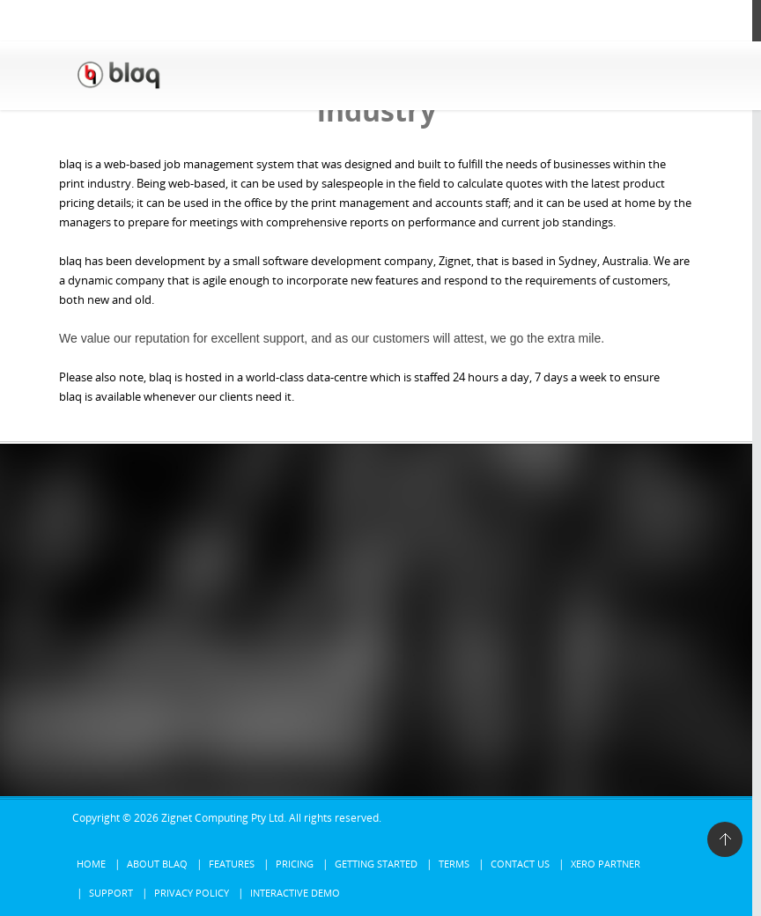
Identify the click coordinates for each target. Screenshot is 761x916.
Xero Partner (605, 863)
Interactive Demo (295, 892)
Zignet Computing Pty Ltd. (223, 817)
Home (91, 863)
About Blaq (157, 863)
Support (111, 892)
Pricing (295, 863)
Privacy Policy (191, 892)
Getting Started (376, 863)
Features (232, 863)
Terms (454, 863)
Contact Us (520, 863)
